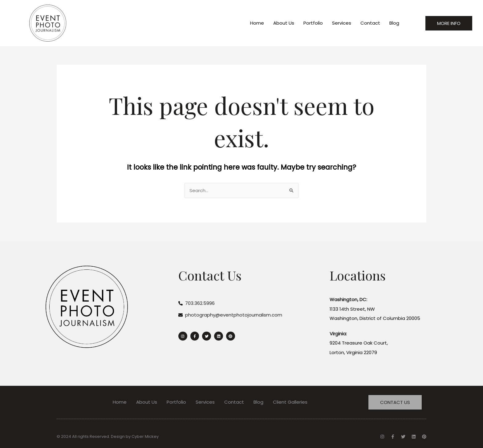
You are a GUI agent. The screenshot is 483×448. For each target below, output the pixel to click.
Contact (370, 23)
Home (257, 23)
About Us (283, 23)
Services (341, 23)
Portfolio (313, 23)
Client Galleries (290, 402)
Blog (394, 23)
